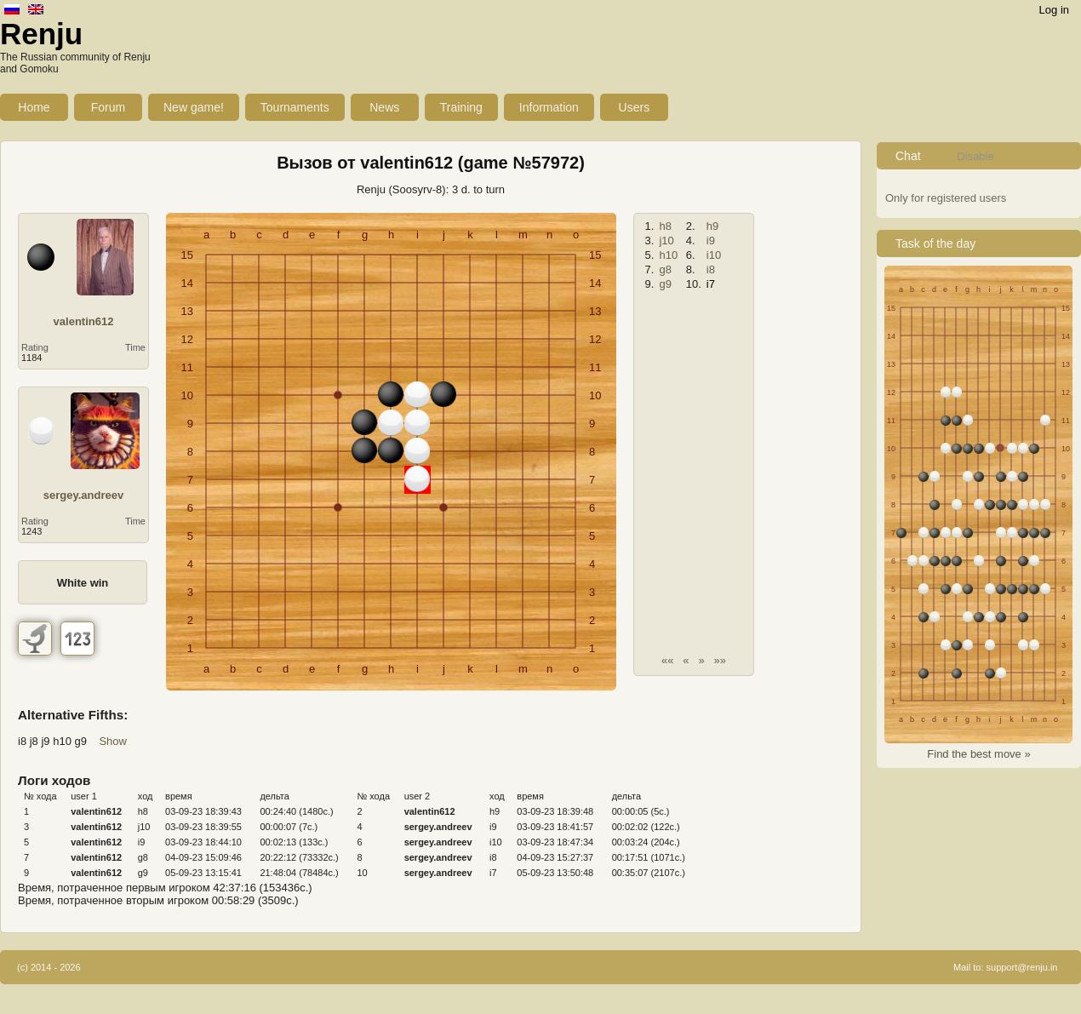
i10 (713, 255)
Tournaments (294, 107)
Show (113, 741)
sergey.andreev (83, 495)
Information (549, 107)
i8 (710, 269)
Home (33, 107)
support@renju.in (1022, 967)
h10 (668, 255)
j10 (666, 240)
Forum (108, 107)
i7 (710, 284)
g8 (665, 269)
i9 (710, 240)
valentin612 (84, 321)
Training (461, 107)
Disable (975, 156)
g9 (665, 284)
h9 (712, 226)
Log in (1054, 9)
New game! (193, 107)
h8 (665, 226)
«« (667, 660)
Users (634, 107)
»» (720, 660)
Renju (41, 33)
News (384, 107)
